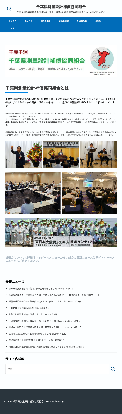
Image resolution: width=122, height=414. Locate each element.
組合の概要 (46, 21)
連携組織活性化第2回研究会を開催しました (30, 340)
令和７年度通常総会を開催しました (26, 314)
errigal (61, 401)
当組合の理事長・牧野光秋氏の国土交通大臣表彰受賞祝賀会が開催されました (46, 294)
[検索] (9, 8)
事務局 (98, 21)
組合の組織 (64, 21)
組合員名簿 (82, 21)
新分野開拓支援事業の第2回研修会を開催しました (33, 288)
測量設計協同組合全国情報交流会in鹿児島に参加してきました (38, 346)
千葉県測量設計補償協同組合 (61, 6)
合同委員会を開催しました (21, 307)
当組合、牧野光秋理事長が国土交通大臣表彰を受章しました (37, 327)
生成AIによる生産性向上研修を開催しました (30, 333)
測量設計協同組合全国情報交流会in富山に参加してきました (37, 301)
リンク (11, 28)
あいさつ (28, 21)
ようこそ (12, 21)
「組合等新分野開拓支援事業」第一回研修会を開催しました (37, 320)
